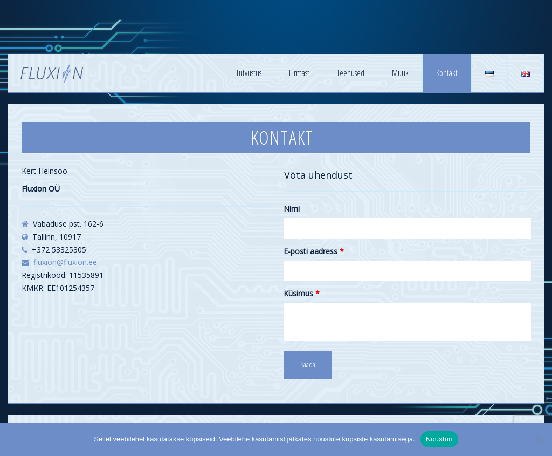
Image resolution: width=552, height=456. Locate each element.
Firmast (299, 73)
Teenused (350, 73)
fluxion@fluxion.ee (65, 262)
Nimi (292, 208)
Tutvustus (248, 73)
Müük (400, 73)
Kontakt (447, 73)
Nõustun (439, 439)
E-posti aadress (314, 251)
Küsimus (302, 293)
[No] (538, 439)
